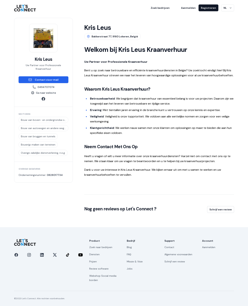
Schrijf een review (220, 209)
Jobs (129, 268)
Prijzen (93, 261)
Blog (129, 247)
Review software (99, 268)
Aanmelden (188, 7)
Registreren (208, 7)
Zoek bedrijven (160, 7)
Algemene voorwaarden (178, 254)
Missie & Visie (135, 261)
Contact (169, 247)
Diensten (94, 254)
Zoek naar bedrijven (100, 247)
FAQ (129, 254)
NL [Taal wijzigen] (225, 7)
